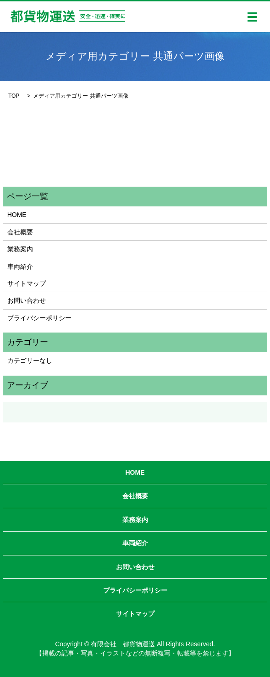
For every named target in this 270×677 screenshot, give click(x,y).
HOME (17, 214)
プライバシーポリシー (39, 318)
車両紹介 (20, 266)
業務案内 (20, 249)
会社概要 (20, 232)
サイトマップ (26, 283)
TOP (13, 96)
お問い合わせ (26, 300)
